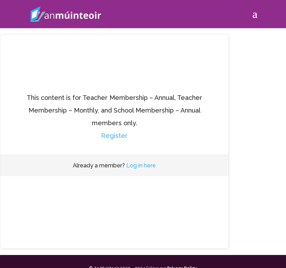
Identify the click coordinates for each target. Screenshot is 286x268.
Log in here (141, 165)
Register (114, 135)
